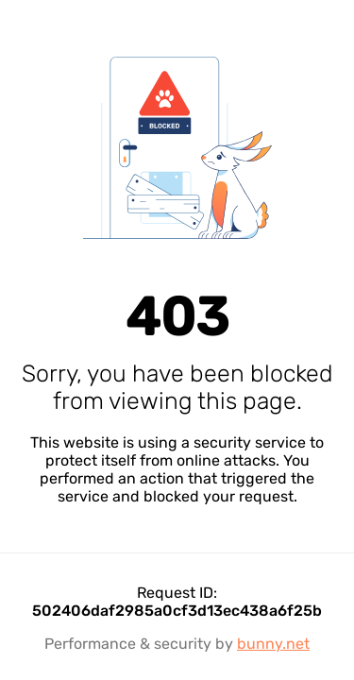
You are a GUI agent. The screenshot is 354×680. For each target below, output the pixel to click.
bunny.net (273, 644)
